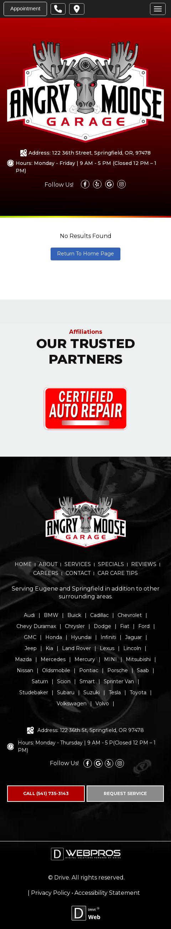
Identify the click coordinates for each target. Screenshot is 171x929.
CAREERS (45, 573)
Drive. (62, 877)
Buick (74, 615)
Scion (64, 681)
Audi (29, 615)
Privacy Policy (50, 892)
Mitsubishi (138, 659)
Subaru (65, 692)
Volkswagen (72, 703)
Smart (87, 681)
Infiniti (108, 637)
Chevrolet (130, 615)
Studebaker (33, 692)
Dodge (102, 626)
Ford (144, 626)
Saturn (40, 681)
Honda (53, 637)
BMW (51, 615)
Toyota (138, 692)
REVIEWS (143, 564)
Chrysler (75, 626)
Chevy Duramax (36, 626)
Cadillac (99, 615)
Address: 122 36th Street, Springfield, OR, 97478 (89, 153)
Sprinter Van (119, 681)
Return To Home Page (85, 253)
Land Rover (76, 648)
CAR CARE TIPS (118, 573)
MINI (110, 659)
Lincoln (132, 648)
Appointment (25, 8)
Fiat (124, 626)
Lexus (107, 648)
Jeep (31, 648)
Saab (143, 670)
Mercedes (53, 659)
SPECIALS (111, 564)
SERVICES (77, 564)
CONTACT (78, 573)
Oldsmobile (56, 670)
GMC (30, 637)
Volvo (102, 703)
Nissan (25, 670)
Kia (49, 648)
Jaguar (133, 637)
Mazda (23, 659)
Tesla (115, 692)
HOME (23, 564)
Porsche (117, 670)
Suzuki (91, 692)
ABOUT (48, 564)
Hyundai (81, 637)
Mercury (84, 659)
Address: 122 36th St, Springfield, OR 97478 (90, 730)
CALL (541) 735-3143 (46, 793)
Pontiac (88, 670)
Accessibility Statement (107, 892)
